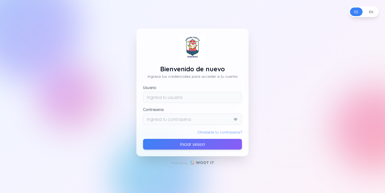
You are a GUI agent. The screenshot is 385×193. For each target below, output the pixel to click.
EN (371, 12)
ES (356, 12)
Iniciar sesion (192, 144)
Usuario (149, 87)
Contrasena (153, 109)
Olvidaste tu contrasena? (219, 132)
